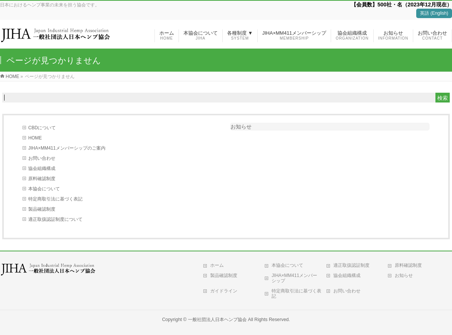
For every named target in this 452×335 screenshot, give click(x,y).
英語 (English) (434, 13)
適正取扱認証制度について (55, 219)
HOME (35, 138)
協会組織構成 (41, 168)
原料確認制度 (41, 178)
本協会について (44, 188)
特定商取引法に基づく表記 (55, 199)
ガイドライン (223, 291)
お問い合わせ (41, 158)
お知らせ (241, 127)
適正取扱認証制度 (351, 265)
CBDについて (42, 127)
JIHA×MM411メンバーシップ (294, 278)
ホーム (217, 265)
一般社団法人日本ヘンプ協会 (217, 319)
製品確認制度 (41, 209)
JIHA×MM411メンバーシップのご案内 (66, 148)
